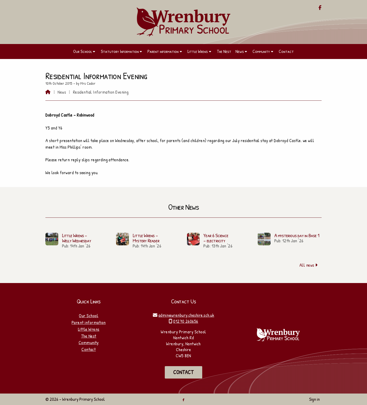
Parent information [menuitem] (163, 51)
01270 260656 (185, 321)
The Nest (88, 336)
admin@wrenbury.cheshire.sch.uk (186, 315)
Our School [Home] (88, 316)
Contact (88, 349)
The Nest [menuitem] (224, 51)
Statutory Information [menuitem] (120, 51)
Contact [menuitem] (286, 51)
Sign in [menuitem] (314, 399)
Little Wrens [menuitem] (197, 51)
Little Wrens (88, 329)
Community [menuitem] (261, 51)
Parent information (89, 322)
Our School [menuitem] (82, 51)
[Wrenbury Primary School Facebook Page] (320, 8)
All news (308, 265)
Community (89, 342)
